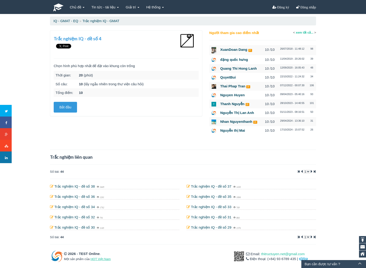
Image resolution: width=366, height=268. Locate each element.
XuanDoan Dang (233, 50)
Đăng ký (282, 7)
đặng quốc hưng (234, 60)
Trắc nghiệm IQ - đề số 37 (211, 186)
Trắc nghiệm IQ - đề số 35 (211, 197)
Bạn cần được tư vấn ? (322, 264)
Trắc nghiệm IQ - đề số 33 (211, 207)
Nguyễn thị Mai (232, 130)
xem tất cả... (304, 32)
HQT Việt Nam (101, 259)
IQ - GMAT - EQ (65, 21)
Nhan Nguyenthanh (236, 122)
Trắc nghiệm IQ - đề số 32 (75, 217)
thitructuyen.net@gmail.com (283, 254)
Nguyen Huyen (232, 95)
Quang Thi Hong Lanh (238, 68)
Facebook (6, 122)
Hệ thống (155, 7)
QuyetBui (228, 77)
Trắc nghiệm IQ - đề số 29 (211, 227)
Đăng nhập (307, 7)
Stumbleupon (6, 145)
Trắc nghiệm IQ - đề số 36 (75, 197)
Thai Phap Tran (233, 86)
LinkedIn (6, 157)
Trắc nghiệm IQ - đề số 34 (75, 207)
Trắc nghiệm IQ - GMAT (100, 21)
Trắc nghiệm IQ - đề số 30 (75, 227)
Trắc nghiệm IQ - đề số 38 (75, 186)
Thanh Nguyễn (232, 104)
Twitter (6, 111)
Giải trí (132, 7)
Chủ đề (77, 7)
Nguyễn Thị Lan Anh (237, 113)
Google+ (6, 134)
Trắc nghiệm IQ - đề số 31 (211, 217)
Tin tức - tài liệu (105, 7)
